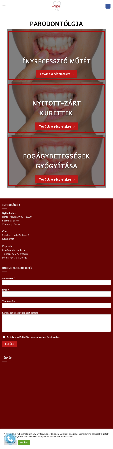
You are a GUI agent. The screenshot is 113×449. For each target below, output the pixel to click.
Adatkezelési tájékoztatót (22, 337)
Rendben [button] (24, 442)
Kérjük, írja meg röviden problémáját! (56, 322)
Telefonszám (56, 305)
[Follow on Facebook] (107, 6)
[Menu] (4, 6)
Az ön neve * (56, 282)
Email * (56, 293)
